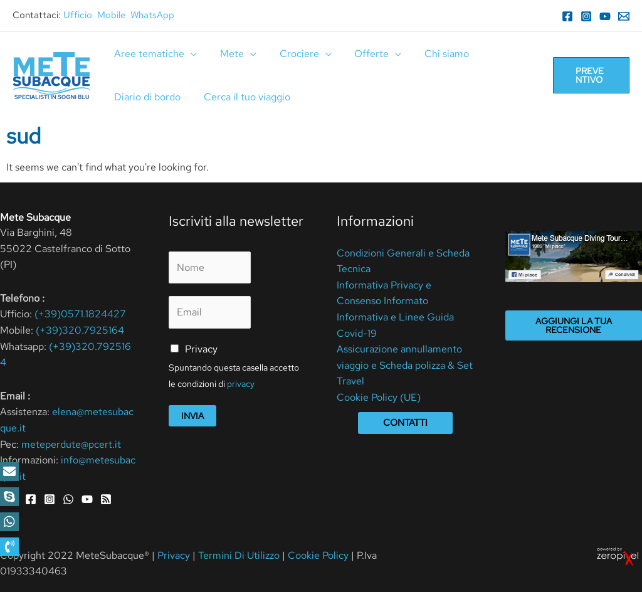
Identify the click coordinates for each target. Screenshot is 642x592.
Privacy (201, 349)
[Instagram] (586, 16)
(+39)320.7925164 (80, 330)
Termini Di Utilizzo (240, 555)
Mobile (111, 15)
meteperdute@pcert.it (71, 444)
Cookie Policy (318, 555)
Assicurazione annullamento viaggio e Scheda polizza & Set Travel (405, 365)
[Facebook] (567, 16)
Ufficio (77, 15)
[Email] (623, 16)
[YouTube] (605, 16)
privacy (241, 383)
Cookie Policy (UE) (379, 397)
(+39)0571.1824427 (80, 313)
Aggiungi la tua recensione (573, 325)
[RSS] (106, 499)
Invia (192, 415)
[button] (9, 546)
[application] (189, 53)
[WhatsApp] (68, 499)
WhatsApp (152, 15)
